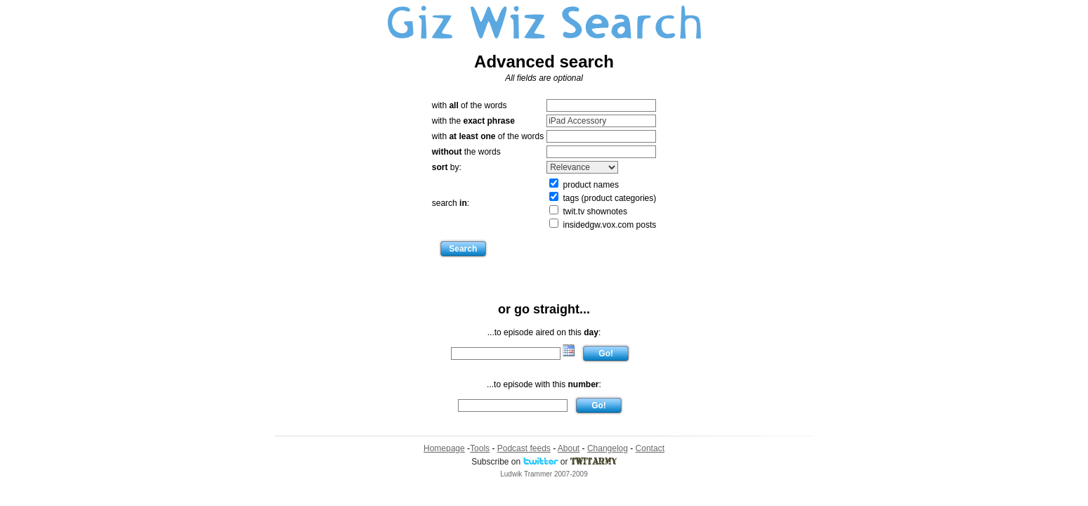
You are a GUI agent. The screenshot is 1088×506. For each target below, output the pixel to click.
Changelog (607, 448)
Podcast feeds (524, 448)
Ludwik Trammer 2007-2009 (544, 474)
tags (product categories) (602, 198)
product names (584, 185)
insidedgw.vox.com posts (602, 225)
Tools (480, 448)
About (568, 448)
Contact (650, 448)
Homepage (444, 448)
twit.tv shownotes (588, 211)
